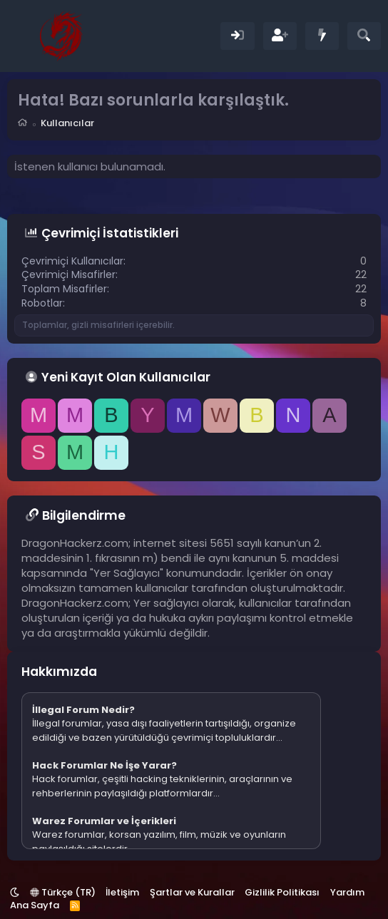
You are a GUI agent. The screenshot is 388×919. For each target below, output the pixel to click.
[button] (14, 892)
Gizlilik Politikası (282, 892)
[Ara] (364, 36)
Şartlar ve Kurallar (192, 892)
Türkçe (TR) (63, 892)
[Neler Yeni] (322, 36)
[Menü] (19, 35)
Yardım (347, 892)
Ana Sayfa (34, 905)
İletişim (122, 892)
